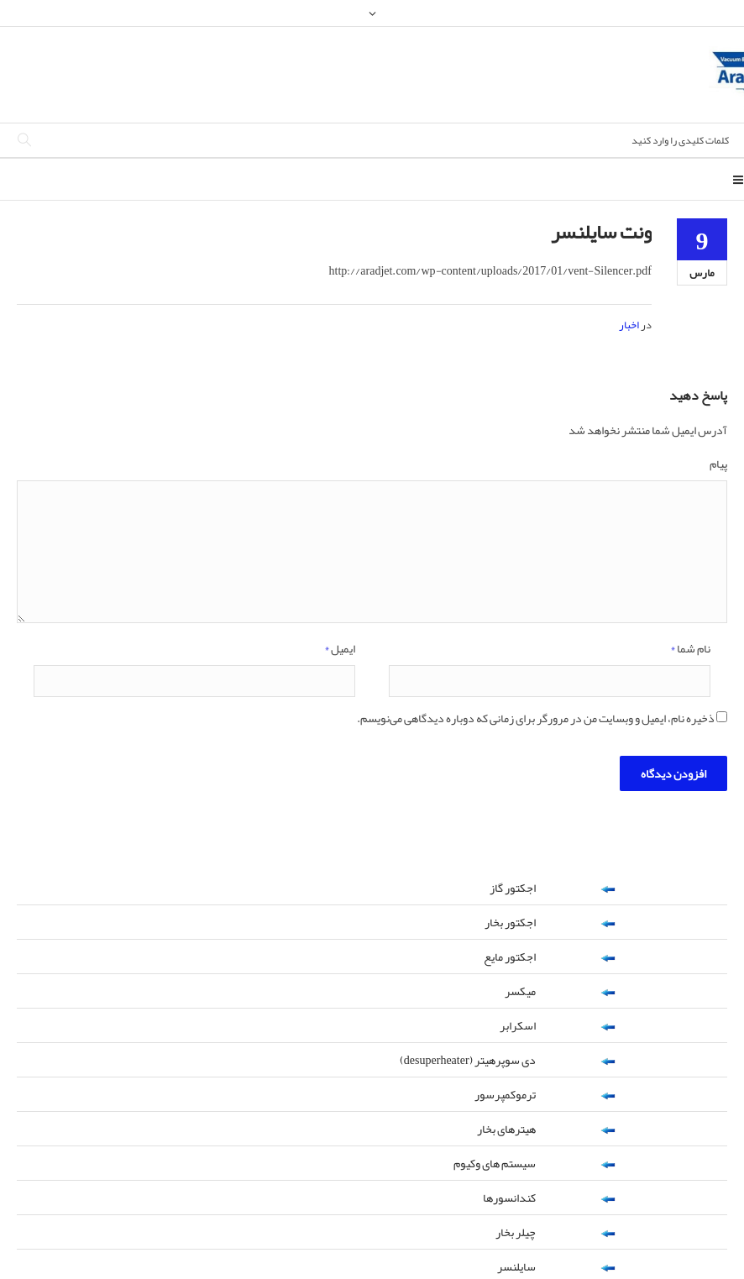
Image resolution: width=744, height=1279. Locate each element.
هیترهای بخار (506, 1128)
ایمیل (339, 650)
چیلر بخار (515, 1232)
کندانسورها (509, 1197)
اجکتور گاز (513, 887)
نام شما (690, 650)
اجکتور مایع (510, 956)
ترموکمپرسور (505, 1094)
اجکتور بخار (510, 922)
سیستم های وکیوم (494, 1163)
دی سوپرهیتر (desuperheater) (468, 1060)
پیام (718, 465)
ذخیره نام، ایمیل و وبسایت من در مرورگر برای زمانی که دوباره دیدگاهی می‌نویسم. (536, 720)
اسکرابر (518, 1025)
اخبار (629, 325)
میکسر (520, 991)
